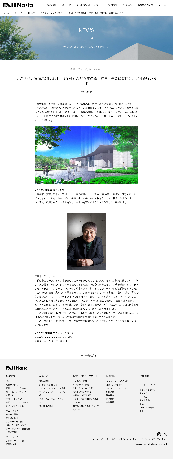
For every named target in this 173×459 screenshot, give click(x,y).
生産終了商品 (12, 432)
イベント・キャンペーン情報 (52, 388)
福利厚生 (110, 395)
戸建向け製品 (12, 414)
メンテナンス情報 (81, 385)
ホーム (6, 13)
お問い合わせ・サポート (85, 376)
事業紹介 (144, 393)
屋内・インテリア (14, 399)
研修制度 (110, 392)
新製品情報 (11, 444)
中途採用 (110, 402)
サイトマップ (96, 439)
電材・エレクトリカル (16, 388)
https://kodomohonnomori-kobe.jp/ (53, 337)
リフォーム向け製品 (15, 421)
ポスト (9, 381)
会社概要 (144, 397)
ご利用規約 (110, 439)
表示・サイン (12, 395)
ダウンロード (12, 437)
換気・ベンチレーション (17, 402)
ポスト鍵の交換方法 (82, 392)
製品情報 (10, 376)
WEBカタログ (12, 411)
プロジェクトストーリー (117, 388)
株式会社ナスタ (18, 5)
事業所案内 (145, 400)
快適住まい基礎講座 (82, 395)
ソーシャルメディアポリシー (154, 439)
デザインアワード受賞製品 (18, 428)
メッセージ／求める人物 (117, 381)
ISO (141, 411)
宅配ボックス (12, 385)
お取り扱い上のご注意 (83, 388)
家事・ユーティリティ (16, 392)
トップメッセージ (148, 390)
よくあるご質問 (80, 381)
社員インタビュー (114, 385)
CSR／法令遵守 (147, 407)
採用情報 (110, 376)
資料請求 (77, 409)
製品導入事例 (12, 418)
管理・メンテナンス (15, 406)
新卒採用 (110, 399)
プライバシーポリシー (128, 439)
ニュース (19, 13)
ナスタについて (148, 384)
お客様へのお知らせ (48, 385)
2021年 (31, 13)
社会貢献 (144, 376)
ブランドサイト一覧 (15, 440)
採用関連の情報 (46, 406)
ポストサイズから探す (16, 425)
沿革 (142, 404)
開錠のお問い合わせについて (86, 406)
